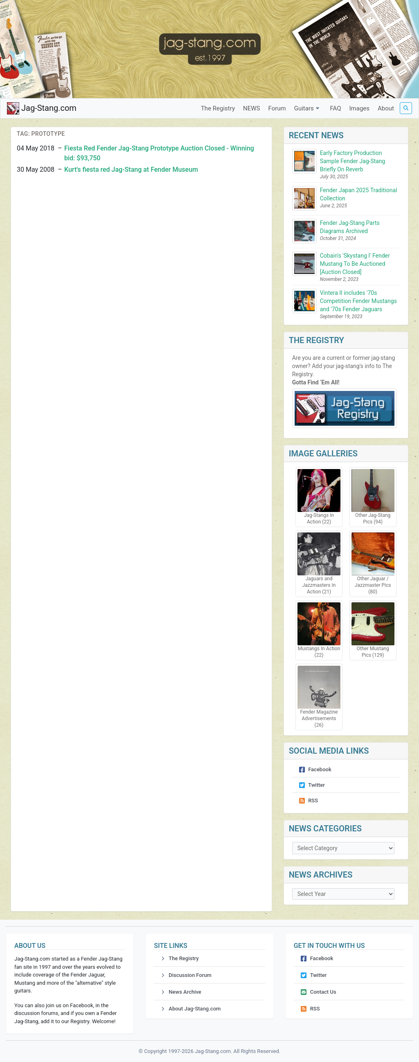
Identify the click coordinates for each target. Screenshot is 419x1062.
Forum (277, 108)
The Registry (218, 108)
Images (359, 108)
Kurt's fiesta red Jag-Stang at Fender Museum (131, 169)
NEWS (251, 108)
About (386, 108)
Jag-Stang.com (42, 108)
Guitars (308, 108)
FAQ (335, 108)
